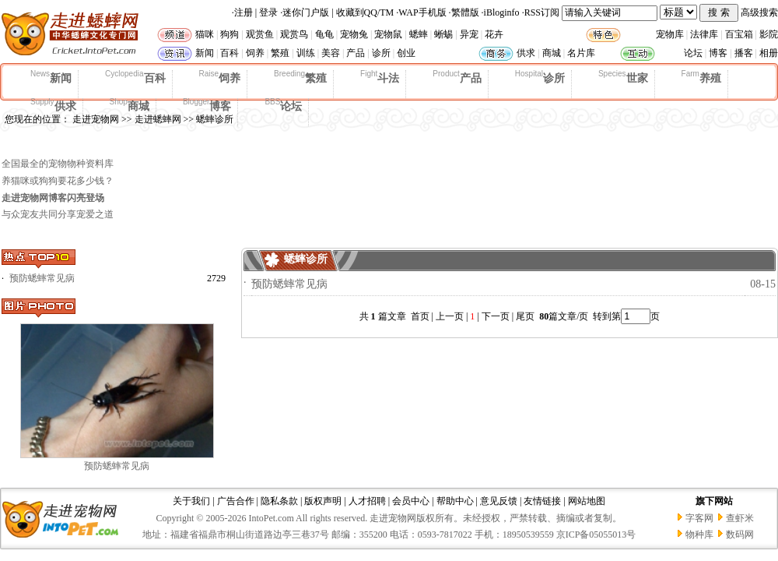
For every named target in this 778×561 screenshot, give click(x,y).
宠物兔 (354, 34)
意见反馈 (498, 501)
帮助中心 (455, 501)
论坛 (693, 53)
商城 (551, 53)
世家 (623, 77)
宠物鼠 (388, 34)
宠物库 (670, 34)
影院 (768, 34)
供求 (526, 53)
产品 (355, 53)
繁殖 (280, 53)
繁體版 (465, 12)
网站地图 (586, 501)
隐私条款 (279, 501)
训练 (305, 53)
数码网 (740, 534)
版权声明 (323, 501)
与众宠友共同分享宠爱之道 (58, 214)
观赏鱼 (260, 34)
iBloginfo (502, 12)
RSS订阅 (541, 12)
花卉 (494, 34)
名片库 (581, 53)
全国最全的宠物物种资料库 (58, 163)
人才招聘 (367, 501)
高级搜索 (759, 12)
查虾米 (740, 518)
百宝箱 (739, 34)
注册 (243, 12)
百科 (229, 53)
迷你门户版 (305, 12)
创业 (406, 53)
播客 (743, 53)
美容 (330, 53)
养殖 (701, 77)
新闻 (204, 53)
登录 (268, 12)
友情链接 (542, 501)
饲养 (255, 53)
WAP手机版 (422, 12)
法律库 (704, 34)
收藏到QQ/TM (365, 12)
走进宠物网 (95, 119)
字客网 (699, 518)
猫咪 (204, 34)
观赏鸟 (294, 34)
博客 (718, 53)
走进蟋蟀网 (158, 119)
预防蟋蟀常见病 (42, 278)
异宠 (469, 34)
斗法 (379, 77)
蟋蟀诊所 (214, 119)
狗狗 (229, 34)
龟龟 (324, 34)
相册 (768, 53)
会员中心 (410, 501)
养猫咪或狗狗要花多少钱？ (58, 180)
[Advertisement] (708, 189)
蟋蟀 (418, 34)
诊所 (381, 53)
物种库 (699, 534)
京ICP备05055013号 (596, 534)
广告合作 (235, 501)
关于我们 (191, 501)
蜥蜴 (443, 34)
